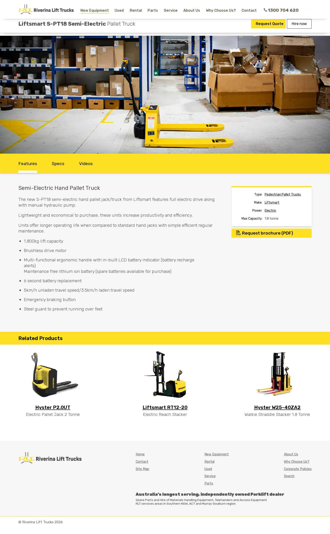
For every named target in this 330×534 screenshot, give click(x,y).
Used (119, 10)
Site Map (142, 469)
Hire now (299, 28)
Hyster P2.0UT (52, 407)
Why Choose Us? (221, 10)
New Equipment (94, 10)
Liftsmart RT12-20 (165, 407)
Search (289, 476)
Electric (270, 211)
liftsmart (272, 203)
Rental (136, 10)
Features (27, 163)
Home (140, 454)
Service (171, 10)
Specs (58, 163)
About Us (191, 10)
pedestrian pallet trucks (283, 194)
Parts (153, 10)
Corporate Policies (298, 469)
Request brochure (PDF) (264, 233)
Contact (249, 10)
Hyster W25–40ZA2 (277, 407)
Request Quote (269, 28)
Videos (86, 163)
